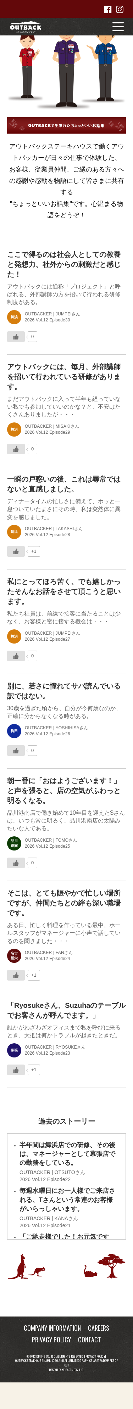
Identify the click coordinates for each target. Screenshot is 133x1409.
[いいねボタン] (16, 336)
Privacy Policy (95, 1356)
